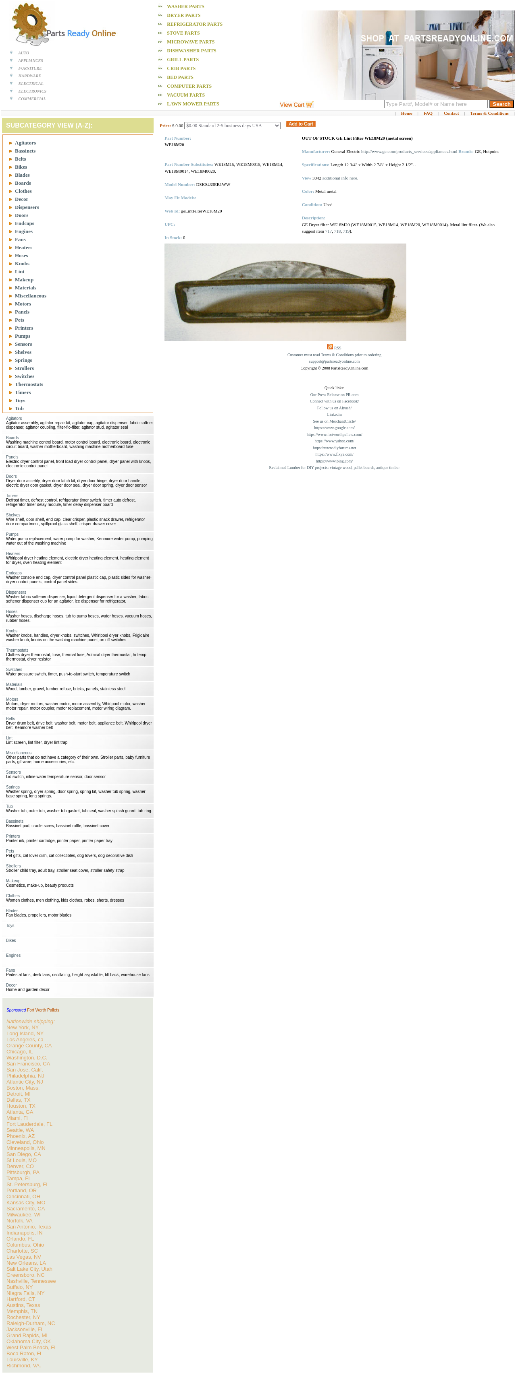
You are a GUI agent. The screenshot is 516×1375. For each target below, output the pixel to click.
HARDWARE (30, 76)
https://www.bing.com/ (334, 461)
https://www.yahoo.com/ (334, 441)
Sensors (23, 344)
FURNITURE (30, 68)
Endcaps (24, 223)
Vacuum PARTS (186, 95)
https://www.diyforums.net (334, 448)
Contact (451, 113)
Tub (19, 408)
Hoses (21, 255)
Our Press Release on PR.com (334, 394)
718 (337, 231)
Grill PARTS (183, 59)
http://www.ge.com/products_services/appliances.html (409, 151)
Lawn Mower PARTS (193, 104)
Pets (19, 320)
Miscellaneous (30, 296)
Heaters (23, 247)
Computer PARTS (189, 86)
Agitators (25, 143)
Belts (20, 159)
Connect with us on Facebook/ (334, 401)
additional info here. (340, 177)
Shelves (23, 352)
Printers (24, 328)
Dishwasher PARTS (191, 51)
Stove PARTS (183, 33)
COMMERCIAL (32, 99)
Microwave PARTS (190, 42)
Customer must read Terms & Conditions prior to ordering (334, 355)
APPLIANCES (30, 60)
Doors (21, 215)
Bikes (21, 167)
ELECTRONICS (32, 91)
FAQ (428, 113)
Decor (21, 199)
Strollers (24, 368)
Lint (20, 271)
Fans (20, 239)
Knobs (22, 263)
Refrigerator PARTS (195, 24)
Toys (20, 400)
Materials (25, 288)
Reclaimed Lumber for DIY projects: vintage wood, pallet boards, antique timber (334, 467)
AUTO (23, 53)
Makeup (24, 280)
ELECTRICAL (31, 83)
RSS (337, 348)
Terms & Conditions (489, 113)
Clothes (23, 191)
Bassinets (25, 151)
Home (406, 113)
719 (346, 231)
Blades (22, 175)
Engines (24, 231)
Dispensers (27, 207)
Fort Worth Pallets (43, 1010)
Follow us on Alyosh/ (334, 408)
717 (328, 231)
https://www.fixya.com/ (334, 454)
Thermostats (29, 384)
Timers (23, 392)
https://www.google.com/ (334, 427)
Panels (22, 312)
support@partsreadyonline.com (334, 361)
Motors (23, 304)
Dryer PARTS (183, 15)
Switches (24, 376)
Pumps (22, 336)
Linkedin (334, 414)
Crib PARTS (181, 68)
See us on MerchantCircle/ (334, 421)
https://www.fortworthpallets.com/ (334, 434)
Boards (23, 183)
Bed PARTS (180, 77)
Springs (23, 360)
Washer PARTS (185, 6)
